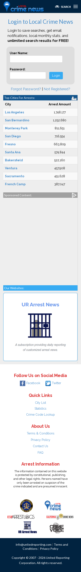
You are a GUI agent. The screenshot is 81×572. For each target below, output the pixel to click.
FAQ (40, 452)
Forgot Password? (26, 89)
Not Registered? (57, 89)
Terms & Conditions (40, 433)
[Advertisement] (40, 239)
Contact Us (40, 446)
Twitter (53, 383)
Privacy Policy (40, 440)
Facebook (30, 383)
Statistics (40, 408)
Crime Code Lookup (40, 414)
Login (56, 75)
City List (40, 402)
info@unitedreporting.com (33, 544)
